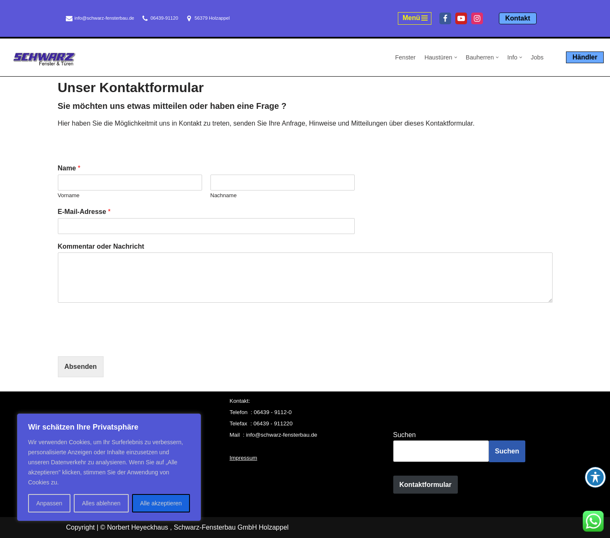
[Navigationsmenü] (414, 18)
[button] (455, 57)
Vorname (69, 195)
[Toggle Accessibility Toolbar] (595, 477)
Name (69, 168)
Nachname (223, 195)
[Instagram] (477, 18)
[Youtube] (461, 18)
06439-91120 (164, 18)
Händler (584, 57)
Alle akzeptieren (161, 503)
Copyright (80, 527)
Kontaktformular (426, 484)
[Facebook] (445, 18)
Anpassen (49, 503)
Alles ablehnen (101, 503)
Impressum (243, 458)
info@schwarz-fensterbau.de (105, 18)
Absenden (81, 366)
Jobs (537, 57)
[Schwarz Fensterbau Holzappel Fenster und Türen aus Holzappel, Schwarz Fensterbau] (44, 59)
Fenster (405, 57)
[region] (109, 467)
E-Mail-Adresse (84, 211)
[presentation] (121, 342)
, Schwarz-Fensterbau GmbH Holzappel (229, 527)
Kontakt (517, 18)
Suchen (404, 434)
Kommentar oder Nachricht (101, 246)
